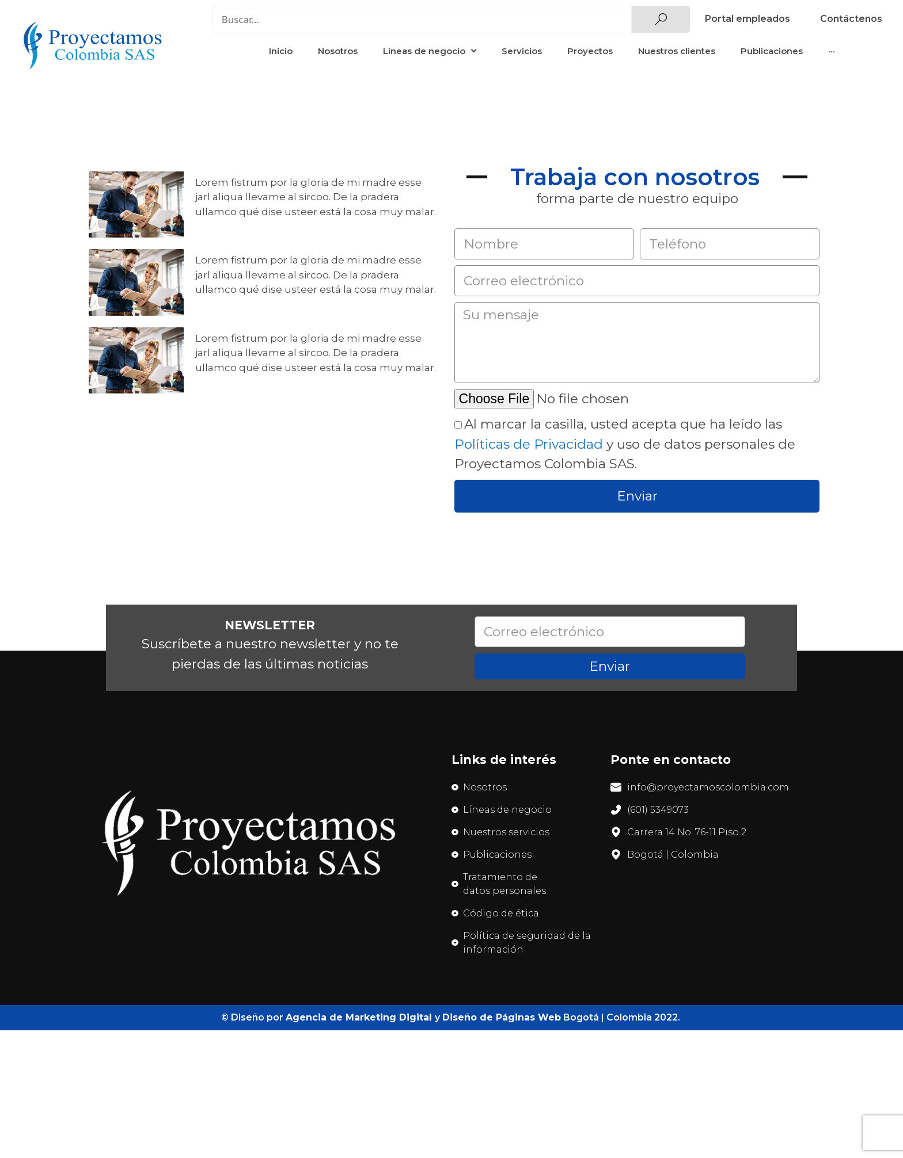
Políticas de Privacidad (528, 444)
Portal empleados (747, 18)
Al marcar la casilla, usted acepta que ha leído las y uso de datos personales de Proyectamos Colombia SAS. (624, 444)
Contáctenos (851, 18)
